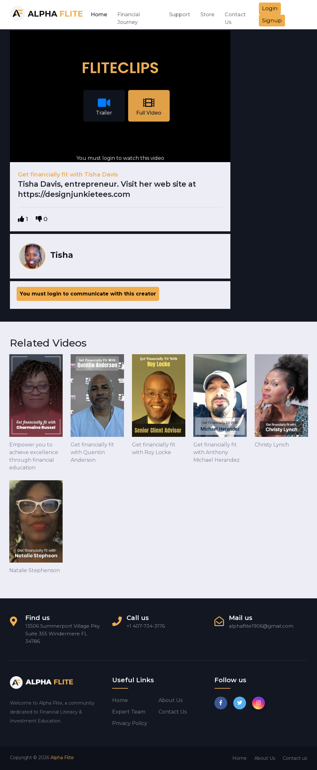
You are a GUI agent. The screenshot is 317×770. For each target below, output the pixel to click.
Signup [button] (272, 20)
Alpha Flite (62, 757)
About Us (264, 758)
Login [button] (270, 8)
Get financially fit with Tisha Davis (68, 174)
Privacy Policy (129, 723)
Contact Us (235, 16)
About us (170, 700)
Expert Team (128, 712)
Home (99, 14)
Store (207, 14)
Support (179, 14)
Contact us (172, 712)
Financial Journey (128, 16)
